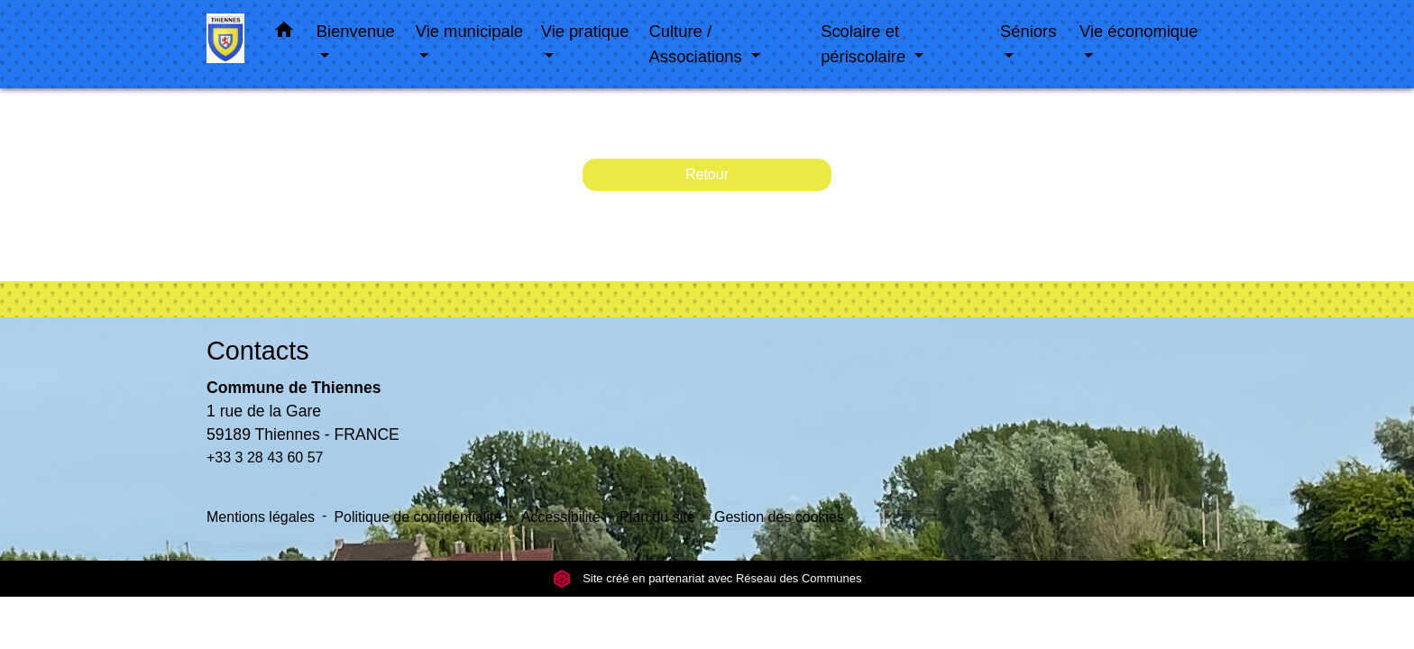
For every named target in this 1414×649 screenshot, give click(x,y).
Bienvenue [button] (356, 31)
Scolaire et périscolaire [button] (865, 44)
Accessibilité (561, 517)
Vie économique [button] (1138, 31)
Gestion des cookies (779, 517)
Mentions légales (261, 517)
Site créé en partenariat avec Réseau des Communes (707, 578)
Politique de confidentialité (417, 517)
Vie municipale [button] (469, 31)
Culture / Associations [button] (698, 44)
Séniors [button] (1028, 31)
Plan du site (657, 517)
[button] (284, 33)
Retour (707, 174)
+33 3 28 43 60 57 (265, 457)
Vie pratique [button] (585, 31)
